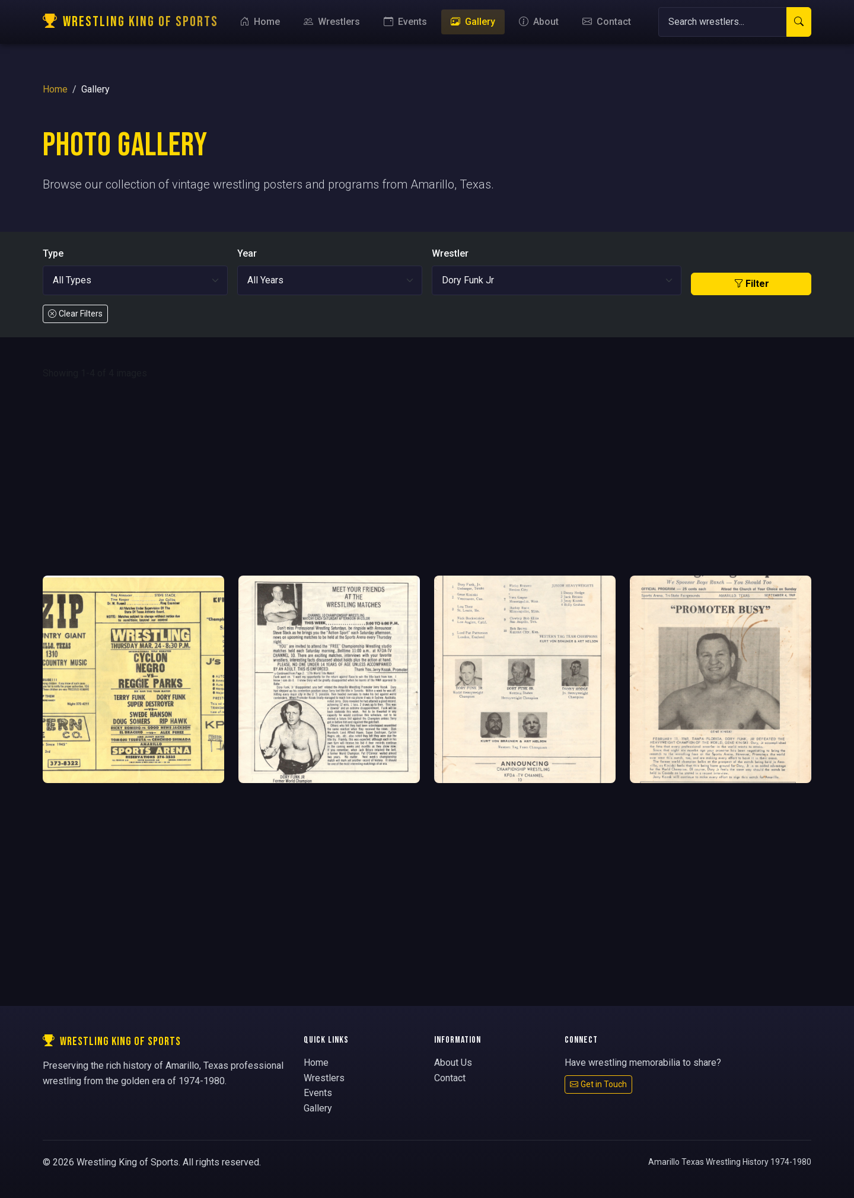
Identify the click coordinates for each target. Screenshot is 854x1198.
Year (247, 253)
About (539, 21)
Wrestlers (332, 21)
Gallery (473, 21)
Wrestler (450, 253)
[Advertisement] (427, 478)
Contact (606, 21)
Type (53, 253)
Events (405, 21)
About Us (453, 1062)
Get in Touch (598, 1084)
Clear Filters (75, 313)
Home (260, 21)
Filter (751, 283)
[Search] (722, 22)
